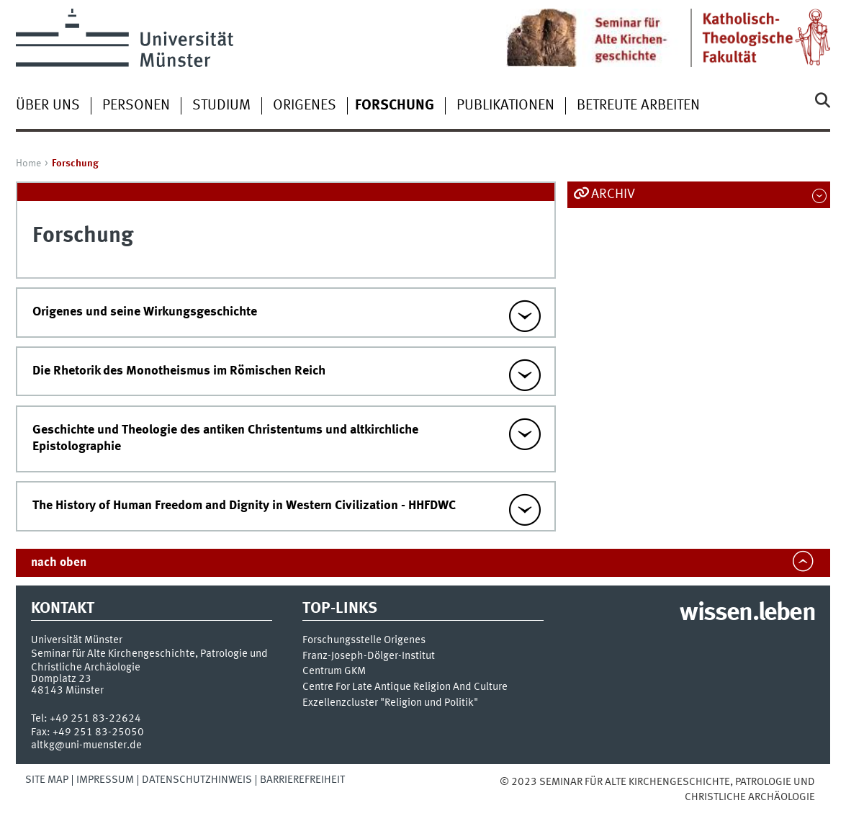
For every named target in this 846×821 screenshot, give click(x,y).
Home (28, 163)
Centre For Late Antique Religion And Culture (405, 687)
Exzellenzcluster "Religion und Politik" (390, 703)
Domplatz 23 (61, 679)
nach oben (58, 563)
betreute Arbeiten (638, 106)
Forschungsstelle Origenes (364, 640)
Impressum (105, 780)
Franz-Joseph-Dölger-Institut (368, 656)
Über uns (48, 106)
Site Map (46, 780)
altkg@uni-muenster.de (86, 745)
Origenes (304, 106)
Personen (136, 106)
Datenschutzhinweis (197, 780)
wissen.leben (747, 614)
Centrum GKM (334, 671)
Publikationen (505, 106)
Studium (221, 106)
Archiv (613, 194)
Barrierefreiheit (302, 780)
